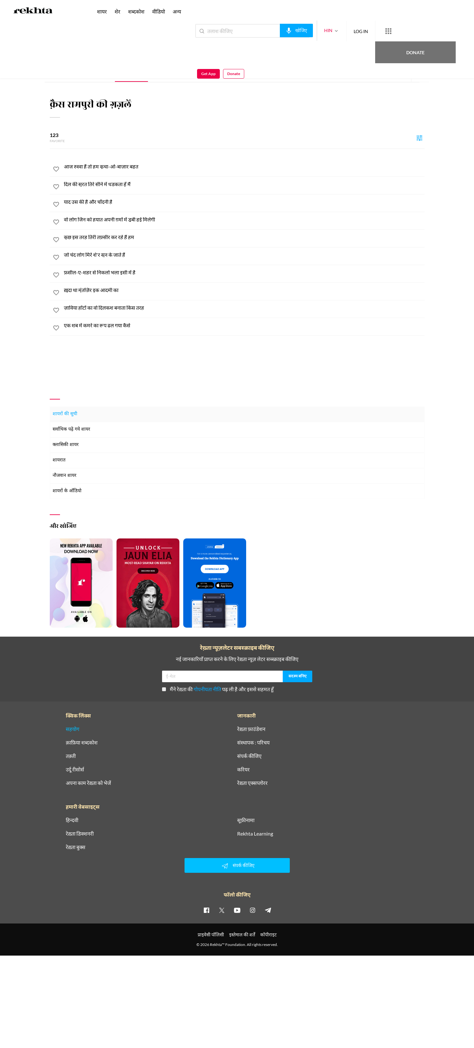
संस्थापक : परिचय (253, 742)
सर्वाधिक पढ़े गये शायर (71, 429)
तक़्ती (71, 756)
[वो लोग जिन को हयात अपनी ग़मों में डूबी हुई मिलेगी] (244, 219)
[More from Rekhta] (365, 31)
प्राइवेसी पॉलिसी (211, 934)
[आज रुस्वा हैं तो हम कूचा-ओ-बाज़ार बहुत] (244, 166)
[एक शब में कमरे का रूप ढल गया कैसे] (244, 325)
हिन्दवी (72, 820)
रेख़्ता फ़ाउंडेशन (251, 729)
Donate (399, 30)
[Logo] (33, 11)
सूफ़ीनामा (245, 820)
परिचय (98, 72)
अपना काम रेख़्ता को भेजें (88, 783)
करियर (243, 769)
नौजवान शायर (64, 476)
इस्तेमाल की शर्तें (242, 934)
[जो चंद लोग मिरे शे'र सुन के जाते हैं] (244, 255)
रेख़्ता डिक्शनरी (80, 833)
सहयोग (72, 729)
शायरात (59, 460)
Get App (432, 31)
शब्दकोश (136, 11)
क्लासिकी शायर (66, 445)
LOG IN (337, 30)
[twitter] (222, 910)
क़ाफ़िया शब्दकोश (82, 742)
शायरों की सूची (65, 414)
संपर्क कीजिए (249, 756)
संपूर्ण (68, 72)
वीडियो (158, 11)
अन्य (177, 11)
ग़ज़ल (131, 72)
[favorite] (56, 170)
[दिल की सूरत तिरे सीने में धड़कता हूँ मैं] (244, 184)
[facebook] (206, 910)
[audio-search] (272, 30)
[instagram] (252, 910)
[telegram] (268, 910)
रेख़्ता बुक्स (75, 847)
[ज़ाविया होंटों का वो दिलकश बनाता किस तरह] (244, 307)
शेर (162, 72)
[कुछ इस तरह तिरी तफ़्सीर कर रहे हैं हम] (244, 237)
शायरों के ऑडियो (67, 491)
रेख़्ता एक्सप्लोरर (252, 783)
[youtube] (237, 910)
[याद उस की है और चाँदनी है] (244, 202)
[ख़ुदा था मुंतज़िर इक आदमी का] (244, 290)
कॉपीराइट (268, 934)
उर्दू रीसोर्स (75, 769)
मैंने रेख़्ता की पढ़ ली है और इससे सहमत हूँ (218, 689)
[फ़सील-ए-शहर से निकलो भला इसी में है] (244, 272)
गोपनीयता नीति (207, 689)
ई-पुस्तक (194, 72)
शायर (102, 11)
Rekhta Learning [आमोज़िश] (255, 833)
